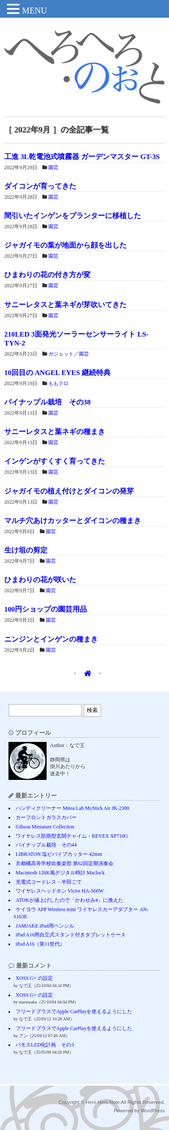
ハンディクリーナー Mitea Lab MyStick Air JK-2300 (72, 808)
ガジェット (61, 354)
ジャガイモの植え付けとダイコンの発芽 (69, 491)
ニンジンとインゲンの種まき (51, 639)
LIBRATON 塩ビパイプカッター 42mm (59, 854)
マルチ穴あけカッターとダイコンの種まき (72, 521)
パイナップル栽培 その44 (46, 845)
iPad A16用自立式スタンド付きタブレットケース (71, 935)
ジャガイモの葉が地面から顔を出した (65, 245)
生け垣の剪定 (25, 550)
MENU (34, 10)
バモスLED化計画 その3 (45, 1045)
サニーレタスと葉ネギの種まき (54, 432)
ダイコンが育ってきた (40, 186)
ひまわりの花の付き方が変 (47, 275)
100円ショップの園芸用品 (45, 609)
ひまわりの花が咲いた (40, 580)
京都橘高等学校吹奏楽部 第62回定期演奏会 (65, 863)
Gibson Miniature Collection (45, 827)
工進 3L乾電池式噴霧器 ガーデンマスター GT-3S (82, 157)
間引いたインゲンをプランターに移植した (72, 216)
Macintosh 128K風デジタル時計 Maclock (60, 873)
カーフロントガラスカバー (46, 817)
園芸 (53, 167)
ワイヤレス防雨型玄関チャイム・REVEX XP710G (72, 836)
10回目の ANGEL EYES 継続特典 (57, 373)
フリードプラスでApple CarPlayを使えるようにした (74, 1011)
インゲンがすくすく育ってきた (54, 461)
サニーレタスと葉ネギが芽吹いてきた (65, 305)
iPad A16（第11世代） (40, 944)
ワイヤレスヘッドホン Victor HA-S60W (60, 891)
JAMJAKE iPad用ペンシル (45, 926)
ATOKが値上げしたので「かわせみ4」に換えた (69, 900)
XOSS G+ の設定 (34, 978)
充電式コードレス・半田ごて (49, 882)
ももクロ (58, 383)
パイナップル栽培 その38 (47, 402)
